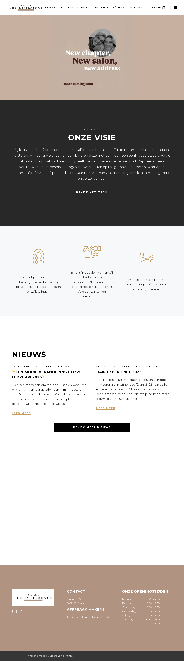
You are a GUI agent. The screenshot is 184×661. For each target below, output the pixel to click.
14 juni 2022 (106, 366)
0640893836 (108, 617)
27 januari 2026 (25, 366)
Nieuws (63, 366)
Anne (48, 366)
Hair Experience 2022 (119, 372)
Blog (140, 366)
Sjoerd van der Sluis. (61, 655)
